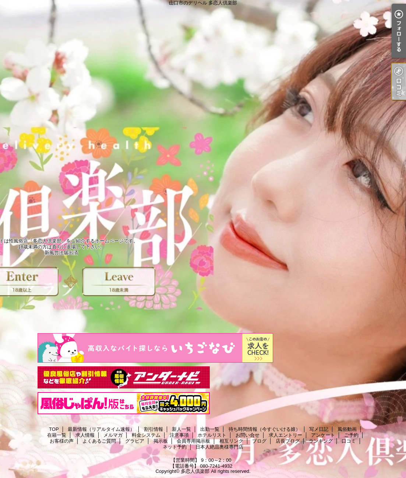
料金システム (146, 435)
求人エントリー (285, 435)
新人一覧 (181, 429)
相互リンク (231, 441)
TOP (54, 429)
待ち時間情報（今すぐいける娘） (264, 429)
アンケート (323, 435)
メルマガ (113, 435)
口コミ (349, 441)
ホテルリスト (212, 435)
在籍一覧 (56, 435)
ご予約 (351, 435)
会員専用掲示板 (193, 441)
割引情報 (153, 429)
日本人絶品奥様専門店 (219, 447)
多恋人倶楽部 (195, 471)
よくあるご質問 (99, 441)
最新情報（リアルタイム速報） (101, 429)
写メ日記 (318, 429)
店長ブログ (288, 441)
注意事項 (179, 435)
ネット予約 (175, 447)
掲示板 (160, 441)
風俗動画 (347, 429)
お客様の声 (62, 441)
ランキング (321, 441)
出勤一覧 (209, 429)
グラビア (134, 441)
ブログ (259, 441)
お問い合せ (248, 435)
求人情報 (85, 435)
